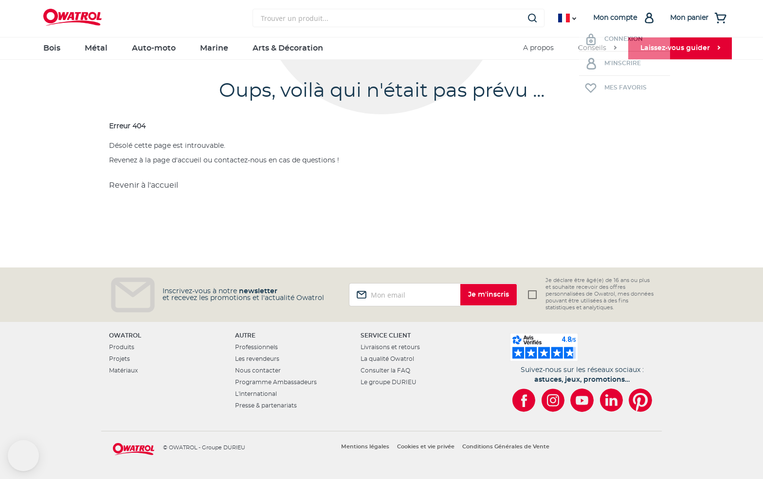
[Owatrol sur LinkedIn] (611, 400)
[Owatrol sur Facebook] (523, 400)
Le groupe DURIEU (389, 382)
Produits (121, 347)
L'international (256, 394)
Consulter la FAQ (385, 370)
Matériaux (123, 370)
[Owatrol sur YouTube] (582, 400)
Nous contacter (258, 370)
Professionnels (256, 347)
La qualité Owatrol (387, 359)
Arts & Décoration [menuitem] (288, 48)
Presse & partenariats (266, 405)
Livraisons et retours (390, 347)
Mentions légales (365, 446)
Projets (119, 359)
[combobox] (399, 18)
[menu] (381, 48)
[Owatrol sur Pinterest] (640, 400)
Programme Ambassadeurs (276, 382)
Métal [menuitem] (96, 48)
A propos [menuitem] (538, 48)
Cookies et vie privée (425, 446)
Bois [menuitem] (51, 48)
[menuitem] (597, 48)
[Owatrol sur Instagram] (552, 400)
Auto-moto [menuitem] (154, 48)
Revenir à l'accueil (143, 185)
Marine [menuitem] (214, 48)
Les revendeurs (257, 359)
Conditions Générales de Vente (505, 446)
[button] (23, 455)
